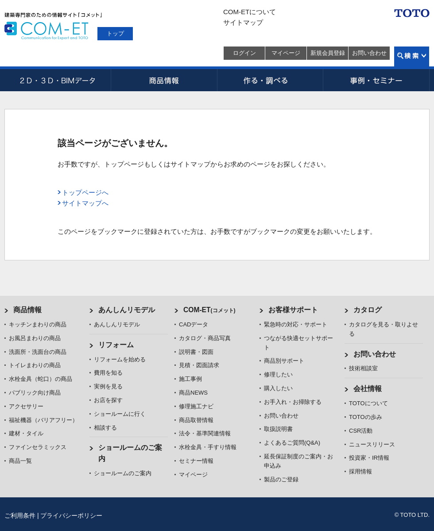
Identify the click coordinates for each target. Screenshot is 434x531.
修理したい (278, 374)
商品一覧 (20, 460)
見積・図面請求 (199, 365)
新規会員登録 (327, 53)
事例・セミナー (376, 80)
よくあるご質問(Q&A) (292, 442)
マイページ (285, 53)
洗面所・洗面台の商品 (37, 352)
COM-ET (209, 310)
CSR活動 (360, 430)
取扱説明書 (278, 429)
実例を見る (108, 386)
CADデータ (57, 80)
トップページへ (85, 192)
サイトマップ (243, 22)
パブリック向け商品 (35, 392)
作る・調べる (270, 80)
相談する (105, 427)
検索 (411, 56)
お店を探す (108, 400)
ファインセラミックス (37, 447)
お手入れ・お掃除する (293, 402)
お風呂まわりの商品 (35, 338)
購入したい (278, 388)
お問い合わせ (369, 53)
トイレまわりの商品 (35, 365)
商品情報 (164, 80)
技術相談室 (363, 368)
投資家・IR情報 (369, 457)
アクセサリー (26, 406)
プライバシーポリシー (71, 515)
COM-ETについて (249, 12)
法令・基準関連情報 (205, 433)
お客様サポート (293, 310)
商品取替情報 (196, 420)
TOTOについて (368, 403)
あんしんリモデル (126, 310)
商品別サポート (284, 360)
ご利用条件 (19, 515)
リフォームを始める (120, 359)
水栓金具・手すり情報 (207, 447)
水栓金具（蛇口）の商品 (40, 379)
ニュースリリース (372, 444)
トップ (115, 33)
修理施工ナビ (196, 406)
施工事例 (190, 379)
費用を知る (108, 372)
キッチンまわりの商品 (37, 324)
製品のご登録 (281, 479)
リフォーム (116, 345)
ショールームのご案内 (122, 473)
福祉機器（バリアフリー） (43, 420)
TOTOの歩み (365, 417)
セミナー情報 (196, 460)
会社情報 (367, 388)
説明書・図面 (196, 352)
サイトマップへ (85, 203)
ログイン (244, 53)
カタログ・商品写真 (205, 338)
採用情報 (360, 471)
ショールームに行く (120, 414)
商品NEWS (193, 392)
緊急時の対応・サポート (295, 324)
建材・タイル (26, 433)
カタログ (367, 310)
